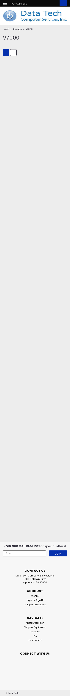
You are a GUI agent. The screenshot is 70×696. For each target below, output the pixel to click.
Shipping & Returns (35, 604)
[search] (47, 4)
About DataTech (35, 622)
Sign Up (39, 600)
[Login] (54, 4)
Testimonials (35, 640)
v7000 (29, 29)
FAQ (35, 635)
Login (29, 600)
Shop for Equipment (35, 627)
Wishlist (35, 595)
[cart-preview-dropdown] (62, 3)
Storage (17, 29)
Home (6, 29)
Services (35, 631)
